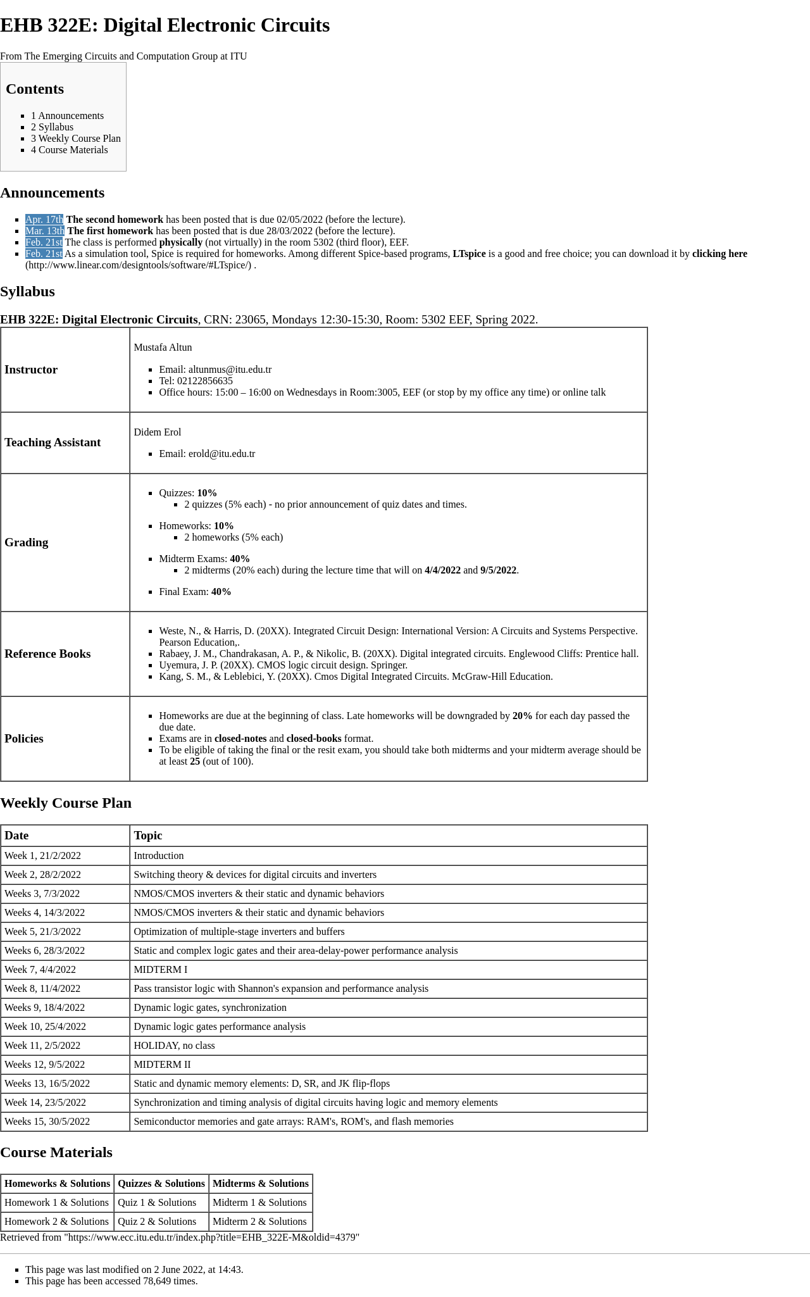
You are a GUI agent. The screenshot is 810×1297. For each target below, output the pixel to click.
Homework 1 (31, 1202)
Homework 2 (31, 1221)
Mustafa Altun (163, 347)
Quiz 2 (131, 1221)
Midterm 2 (234, 1221)
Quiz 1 (131, 1202)
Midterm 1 (234, 1202)
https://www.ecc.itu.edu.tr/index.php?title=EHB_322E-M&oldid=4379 (212, 1237)
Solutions (89, 1202)
